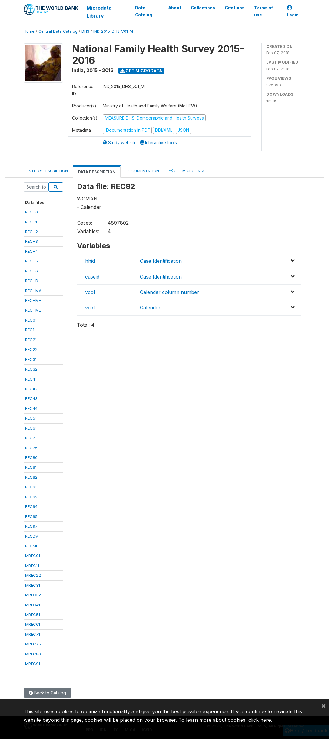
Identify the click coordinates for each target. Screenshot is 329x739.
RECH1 (31, 221)
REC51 (31, 418)
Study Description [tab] (48, 171)
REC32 (31, 369)
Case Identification (161, 261)
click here (259, 720)
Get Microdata (141, 70)
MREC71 (32, 634)
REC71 (31, 437)
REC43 (31, 398)
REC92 (31, 496)
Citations (234, 7)
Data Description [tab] (96, 172)
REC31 (31, 359)
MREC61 (32, 624)
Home (29, 31)
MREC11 (32, 565)
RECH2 (31, 231)
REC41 (31, 379)
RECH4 (31, 251)
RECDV (31, 536)
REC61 (31, 428)
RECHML (33, 310)
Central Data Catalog (58, 31)
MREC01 (32, 555)
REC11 (30, 329)
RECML (31, 545)
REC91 (31, 486)
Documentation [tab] (142, 171)
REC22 (31, 349)
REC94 (31, 506)
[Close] (323, 705)
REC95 (31, 516)
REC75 (31, 447)
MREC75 (33, 644)
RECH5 (31, 261)
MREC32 (33, 594)
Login (293, 11)
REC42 (31, 388)
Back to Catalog (47, 692)
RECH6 (31, 271)
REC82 (31, 477)
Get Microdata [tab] (186, 170)
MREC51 (32, 614)
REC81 (31, 467)
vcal (90, 308)
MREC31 (32, 585)
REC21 (31, 339)
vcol (90, 292)
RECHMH (33, 300)
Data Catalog (143, 11)
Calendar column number (169, 292)
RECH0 (31, 211)
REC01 (31, 320)
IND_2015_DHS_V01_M (113, 31)
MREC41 (32, 604)
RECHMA (33, 290)
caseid (92, 277)
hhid (90, 261)
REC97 (31, 526)
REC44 (31, 408)
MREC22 (33, 575)
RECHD (31, 280)
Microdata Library (99, 12)
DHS (85, 31)
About (174, 7)
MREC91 (32, 663)
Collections (203, 7)
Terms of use (263, 11)
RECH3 (31, 241)
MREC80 (33, 654)
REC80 (31, 457)
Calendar (150, 308)
